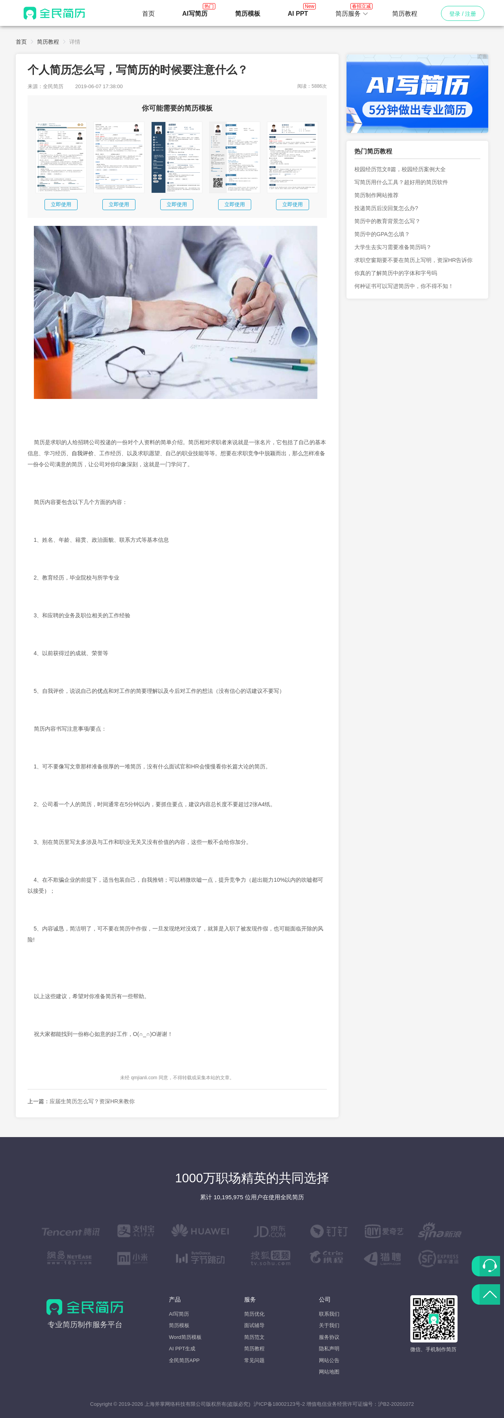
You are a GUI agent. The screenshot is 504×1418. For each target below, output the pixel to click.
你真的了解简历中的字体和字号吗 (395, 273)
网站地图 (329, 1372)
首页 (148, 13)
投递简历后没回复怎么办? (386, 208)
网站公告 (329, 1360)
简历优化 (254, 1314)
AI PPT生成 (182, 1349)
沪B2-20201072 (396, 1404)
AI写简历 (179, 1314)
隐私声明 (329, 1349)
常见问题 (254, 1360)
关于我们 (329, 1325)
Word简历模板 (185, 1337)
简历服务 (352, 11)
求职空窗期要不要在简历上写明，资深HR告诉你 (413, 260)
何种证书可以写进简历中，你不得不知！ (404, 286)
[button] (352, 14)
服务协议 (329, 1337)
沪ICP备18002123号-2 (279, 1404)
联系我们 (329, 1314)
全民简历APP (184, 1360)
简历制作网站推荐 (376, 195)
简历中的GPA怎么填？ (382, 234)
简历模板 (179, 1325)
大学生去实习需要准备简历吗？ (393, 247)
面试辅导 (254, 1325)
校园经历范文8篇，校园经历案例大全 (400, 169)
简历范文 (254, 1337)
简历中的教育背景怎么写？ (387, 221)
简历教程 (404, 13)
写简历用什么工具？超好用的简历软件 (401, 182)
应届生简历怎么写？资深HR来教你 (92, 1101)
